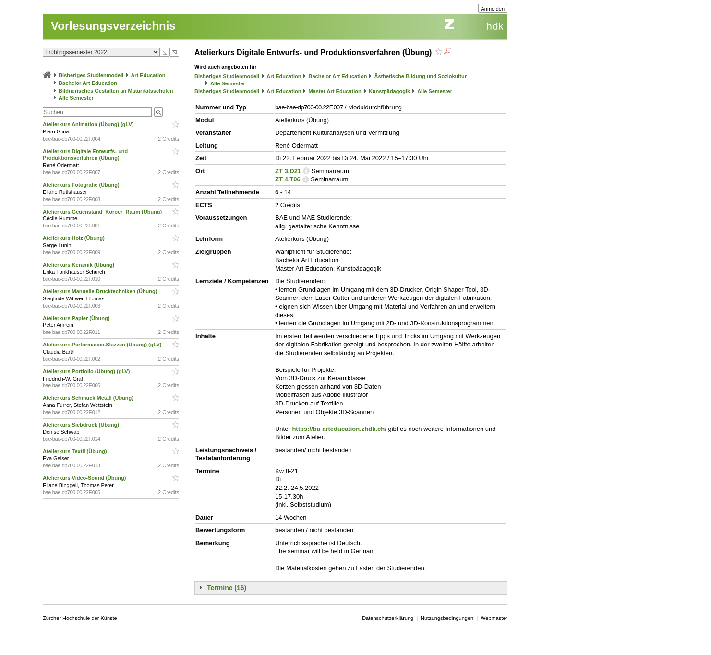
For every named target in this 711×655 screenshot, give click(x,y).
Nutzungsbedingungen (447, 618)
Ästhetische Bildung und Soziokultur (420, 76)
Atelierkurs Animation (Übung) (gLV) (89, 124)
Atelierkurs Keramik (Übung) (79, 265)
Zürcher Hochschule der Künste (80, 618)
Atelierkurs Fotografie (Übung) (82, 185)
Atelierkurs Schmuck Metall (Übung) (89, 398)
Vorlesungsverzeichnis (113, 25)
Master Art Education (335, 91)
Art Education (148, 75)
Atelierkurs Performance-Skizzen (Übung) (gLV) (103, 344)
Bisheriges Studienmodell (91, 75)
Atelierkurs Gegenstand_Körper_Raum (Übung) (103, 211)
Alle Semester (76, 98)
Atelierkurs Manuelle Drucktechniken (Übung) (100, 291)
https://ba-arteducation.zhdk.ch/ (339, 428)
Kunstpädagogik (389, 91)
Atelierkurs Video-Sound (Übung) (85, 478)
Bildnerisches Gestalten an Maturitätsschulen (116, 91)
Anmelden (493, 9)
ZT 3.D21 (288, 171)
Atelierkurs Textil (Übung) (75, 451)
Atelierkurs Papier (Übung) (77, 318)
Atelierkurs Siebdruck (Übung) (82, 425)
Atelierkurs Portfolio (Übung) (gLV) (87, 371)
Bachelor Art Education (88, 83)
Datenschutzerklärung (387, 618)
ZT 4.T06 (288, 179)
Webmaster (494, 618)
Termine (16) (226, 588)
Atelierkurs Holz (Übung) (74, 238)
